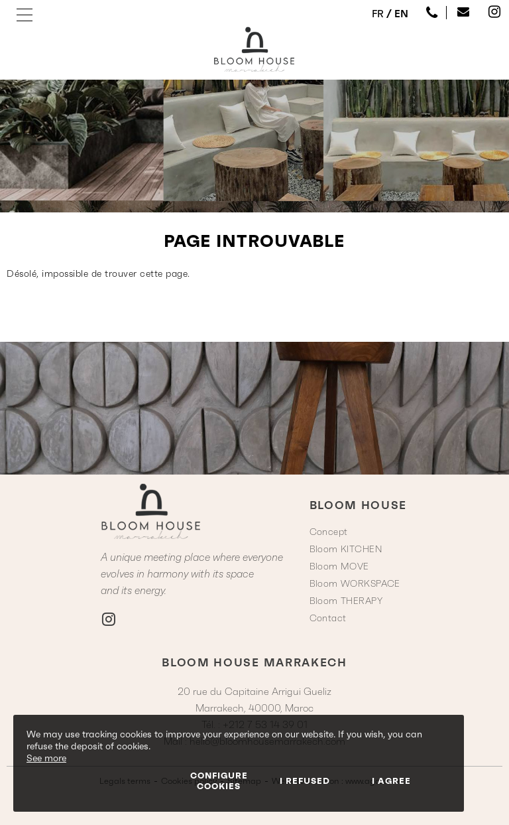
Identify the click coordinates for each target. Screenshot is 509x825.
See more (46, 758)
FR (378, 13)
